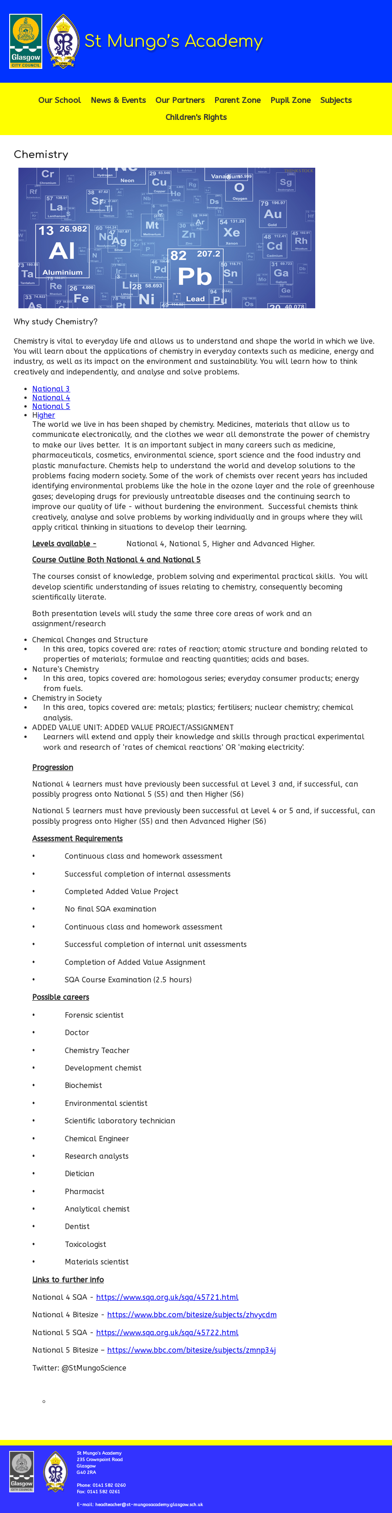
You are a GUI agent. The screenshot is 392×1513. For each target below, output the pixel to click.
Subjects (336, 100)
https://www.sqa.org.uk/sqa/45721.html (167, 1297)
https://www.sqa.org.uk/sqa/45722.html (167, 1332)
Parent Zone (237, 100)
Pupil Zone (290, 100)
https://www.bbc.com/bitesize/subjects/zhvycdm (192, 1314)
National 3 (51, 389)
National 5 (51, 406)
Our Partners (180, 100)
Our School (59, 100)
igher (46, 415)
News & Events (118, 100)
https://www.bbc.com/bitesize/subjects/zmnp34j (191, 1350)
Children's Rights (196, 117)
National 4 (51, 397)
